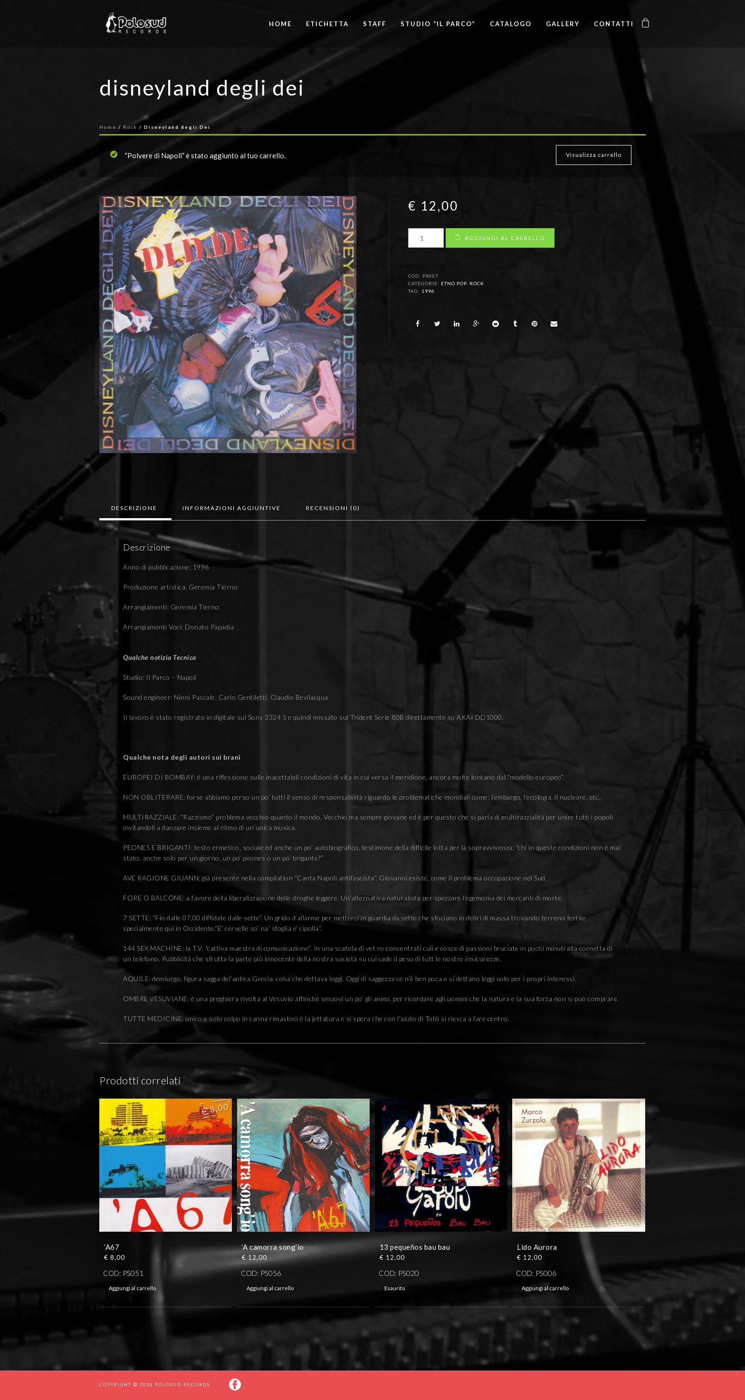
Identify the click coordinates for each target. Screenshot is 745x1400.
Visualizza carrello (593, 154)
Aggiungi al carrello (505, 238)
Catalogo (511, 24)
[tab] (134, 508)
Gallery (563, 24)
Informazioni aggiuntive (231, 508)
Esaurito (394, 1288)
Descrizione (134, 508)
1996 (428, 291)
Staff (374, 24)
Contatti (614, 24)
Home (280, 24)
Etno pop (454, 283)
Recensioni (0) (333, 508)
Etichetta (327, 24)
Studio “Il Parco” (438, 24)
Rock (130, 127)
